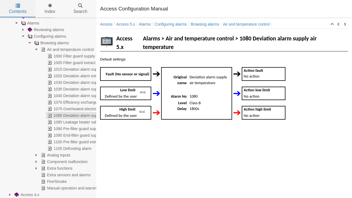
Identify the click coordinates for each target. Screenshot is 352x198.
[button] (332, 24)
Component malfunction (30, 161)
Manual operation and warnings (36, 188)
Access (106, 24)
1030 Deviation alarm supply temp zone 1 (51, 82)
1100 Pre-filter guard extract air (42, 142)
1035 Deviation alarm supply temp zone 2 (51, 89)
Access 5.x (125, 24)
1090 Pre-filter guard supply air (42, 128)
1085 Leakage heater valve (39, 122)
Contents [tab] (18, 9)
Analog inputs (21, 155)
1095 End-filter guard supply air (42, 135)
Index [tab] (50, 9)
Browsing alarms (205, 24)
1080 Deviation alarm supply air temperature (53, 115)
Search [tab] (80, 9)
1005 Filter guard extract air (39, 62)
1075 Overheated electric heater (43, 109)
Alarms (145, 24)
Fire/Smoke (19, 181)
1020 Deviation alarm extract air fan (46, 76)
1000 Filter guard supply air (39, 56)
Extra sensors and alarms (31, 175)
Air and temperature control (33, 49)
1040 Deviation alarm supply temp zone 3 (51, 95)
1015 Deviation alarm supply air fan (46, 69)
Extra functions (22, 168)
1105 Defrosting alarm (34, 148)
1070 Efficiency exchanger (38, 102)
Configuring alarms (171, 24)
